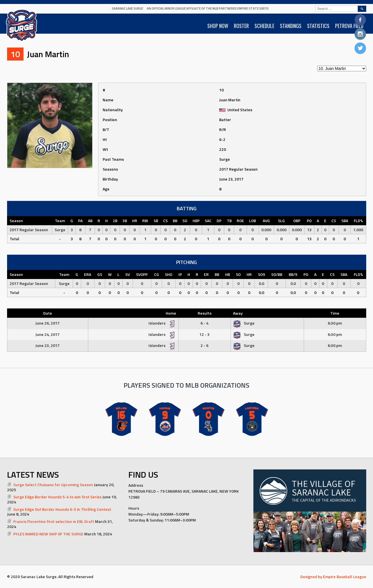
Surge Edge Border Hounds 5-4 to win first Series (57, 497)
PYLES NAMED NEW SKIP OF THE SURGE (48, 534)
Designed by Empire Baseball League (333, 577)
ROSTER (241, 25)
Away (238, 313)
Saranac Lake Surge (127, 8)
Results (205, 313)
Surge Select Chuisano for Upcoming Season (53, 485)
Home (171, 313)
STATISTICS (318, 25)
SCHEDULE (264, 25)
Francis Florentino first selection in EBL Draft (53, 521)
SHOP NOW (217, 25)
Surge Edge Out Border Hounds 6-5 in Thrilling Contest (62, 509)
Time (334, 313)
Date (47, 313)
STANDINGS (290, 25)
